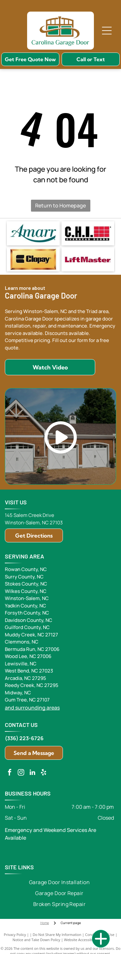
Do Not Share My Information (57, 934)
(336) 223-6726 (24, 738)
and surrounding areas (32, 707)
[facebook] (10, 773)
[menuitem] (59, 882)
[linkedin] (32, 773)
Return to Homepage (60, 205)
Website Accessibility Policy (86, 939)
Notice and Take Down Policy (36, 939)
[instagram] (21, 773)
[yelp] (43, 773)
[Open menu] (107, 30)
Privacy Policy (15, 934)
